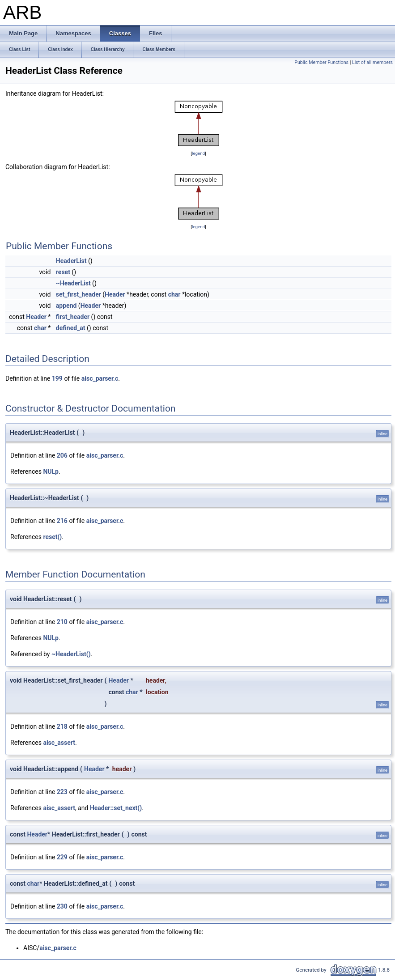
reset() (52, 536)
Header (115, 294)
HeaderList (71, 260)
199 (57, 378)
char (174, 294)
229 (62, 857)
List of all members (372, 62)
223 (62, 791)
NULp (51, 471)
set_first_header (78, 294)
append (66, 305)
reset (63, 272)
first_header (72, 316)
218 (62, 726)
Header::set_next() (116, 807)
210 (62, 621)
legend (198, 153)
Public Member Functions (321, 62)
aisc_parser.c (100, 378)
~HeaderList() (71, 654)
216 (62, 520)
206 (62, 455)
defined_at (70, 327)
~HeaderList (73, 283)
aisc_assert (59, 742)
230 (62, 906)
